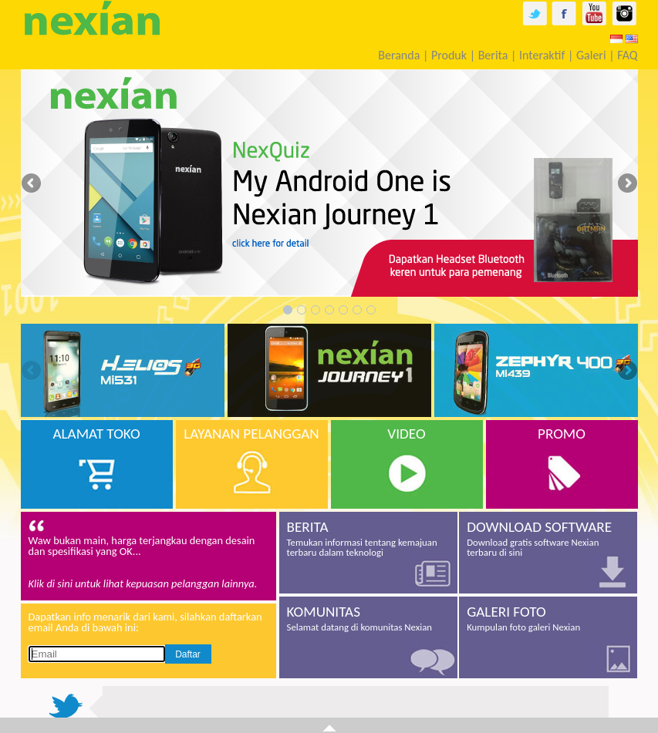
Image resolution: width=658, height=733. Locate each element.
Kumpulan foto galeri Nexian (548, 618)
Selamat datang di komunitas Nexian (368, 618)
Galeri (591, 55)
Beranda (399, 55)
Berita (493, 55)
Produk (449, 55)
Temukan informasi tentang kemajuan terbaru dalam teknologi (368, 538)
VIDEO (406, 433)
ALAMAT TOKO (96, 433)
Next (626, 184)
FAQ (627, 55)
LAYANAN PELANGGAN (251, 433)
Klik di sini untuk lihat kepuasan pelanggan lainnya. (143, 583)
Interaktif (542, 55)
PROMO (561, 433)
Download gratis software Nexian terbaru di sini (548, 538)
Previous (32, 184)
